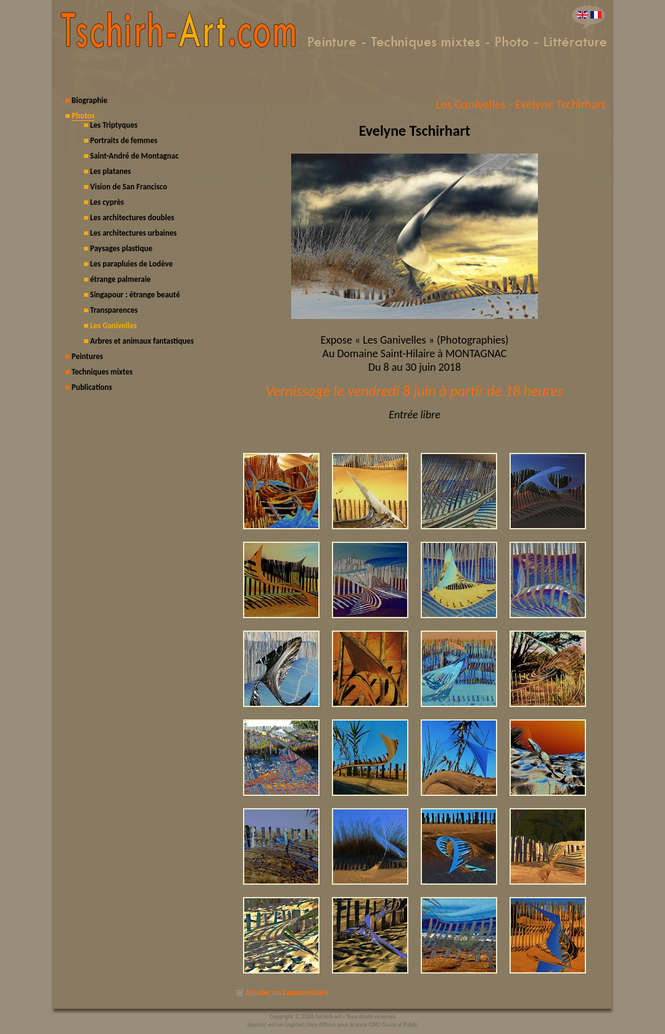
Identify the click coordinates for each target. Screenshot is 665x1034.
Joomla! (256, 1024)
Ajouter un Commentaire (287, 992)
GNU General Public (393, 1024)
